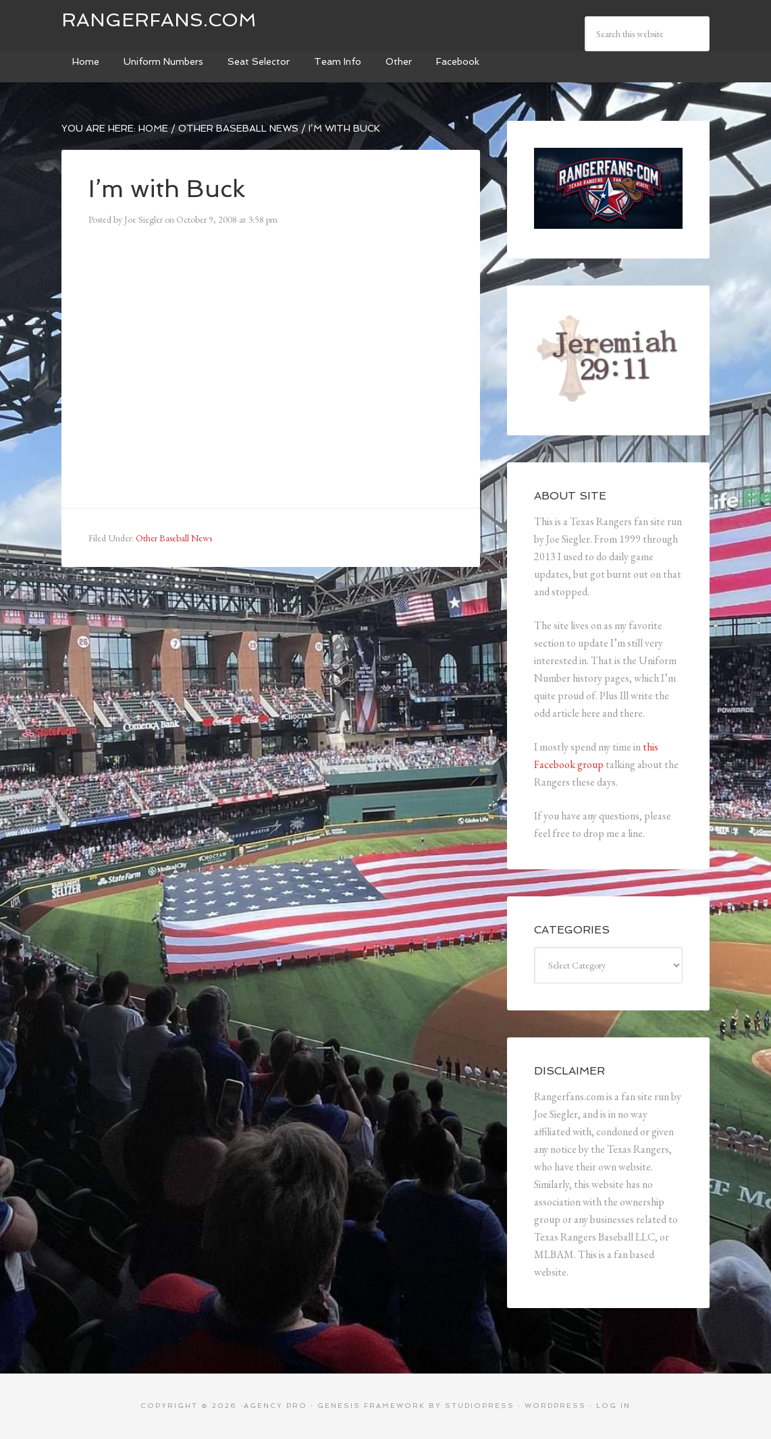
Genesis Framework (371, 1405)
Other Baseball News (174, 538)
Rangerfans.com (159, 20)
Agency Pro (275, 1405)
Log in (613, 1405)
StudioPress (479, 1405)
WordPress (555, 1405)
